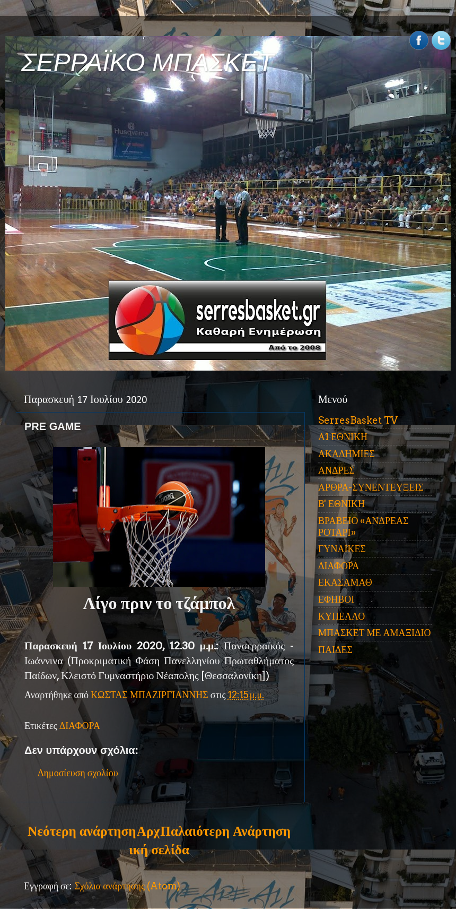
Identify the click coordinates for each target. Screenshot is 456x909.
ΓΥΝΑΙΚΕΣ (342, 548)
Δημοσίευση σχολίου (78, 772)
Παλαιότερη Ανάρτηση (225, 831)
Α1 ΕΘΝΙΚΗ (342, 436)
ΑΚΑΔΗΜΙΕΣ (346, 453)
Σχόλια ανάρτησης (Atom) (127, 885)
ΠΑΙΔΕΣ (335, 649)
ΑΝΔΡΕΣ (336, 470)
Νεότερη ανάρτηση (82, 831)
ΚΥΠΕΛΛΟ (341, 616)
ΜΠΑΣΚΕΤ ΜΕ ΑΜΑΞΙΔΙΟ (374, 632)
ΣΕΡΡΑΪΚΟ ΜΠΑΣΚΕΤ (147, 62)
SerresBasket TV (358, 420)
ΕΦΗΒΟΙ (336, 599)
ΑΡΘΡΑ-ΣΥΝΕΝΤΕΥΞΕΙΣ (371, 487)
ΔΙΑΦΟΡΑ (79, 725)
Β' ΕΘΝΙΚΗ (341, 503)
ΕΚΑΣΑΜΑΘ (345, 582)
